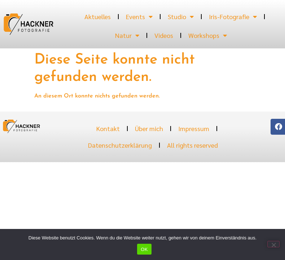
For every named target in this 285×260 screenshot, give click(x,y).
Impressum (193, 128)
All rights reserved (192, 145)
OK (144, 249)
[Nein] (273, 244)
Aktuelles (97, 16)
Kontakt (108, 128)
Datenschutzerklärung (120, 145)
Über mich (149, 128)
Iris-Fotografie (233, 16)
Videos (163, 35)
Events (139, 16)
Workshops (207, 35)
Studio (181, 16)
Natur (127, 35)
